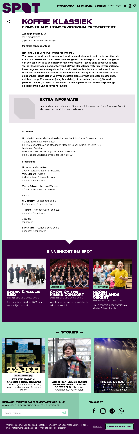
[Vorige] (57, 332)
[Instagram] (103, 411)
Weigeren (97, 426)
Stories (100, 5)
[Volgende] (81, 332)
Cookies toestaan (119, 426)
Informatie (84, 5)
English (118, 6)
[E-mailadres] (35, 412)
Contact (111, 6)
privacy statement (14, 427)
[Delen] (8, 21)
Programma (65, 5)
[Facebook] (93, 411)
